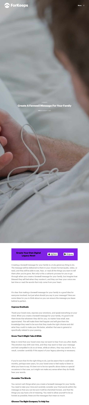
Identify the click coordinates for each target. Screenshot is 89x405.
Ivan (39, 110)
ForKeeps (44, 102)
